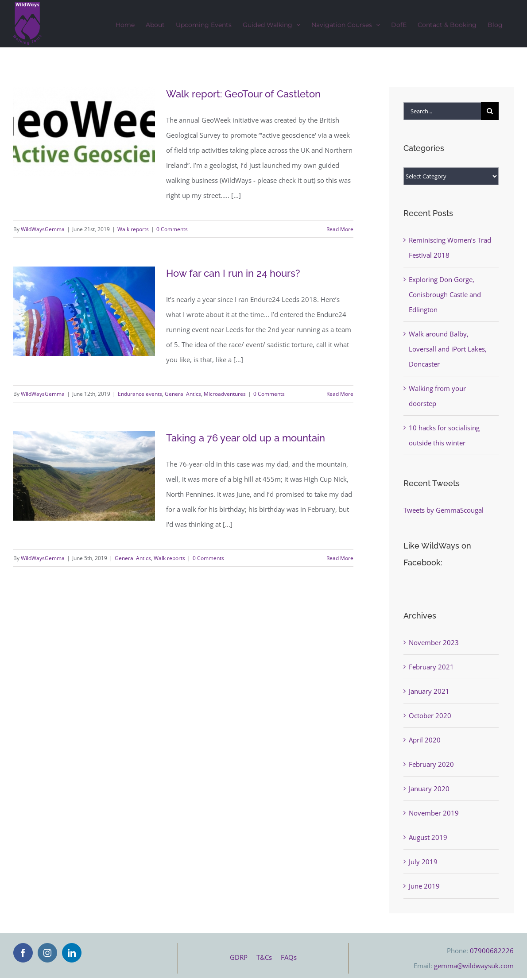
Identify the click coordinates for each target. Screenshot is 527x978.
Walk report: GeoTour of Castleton (243, 94)
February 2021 (431, 666)
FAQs (289, 957)
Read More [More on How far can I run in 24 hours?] (339, 394)
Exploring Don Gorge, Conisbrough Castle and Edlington (445, 294)
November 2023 (434, 642)
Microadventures (225, 394)
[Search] (490, 111)
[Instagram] (47, 953)
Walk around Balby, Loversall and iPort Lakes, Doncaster (448, 348)
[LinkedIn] (71, 953)
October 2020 (430, 715)
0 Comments (172, 229)
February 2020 (431, 764)
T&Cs (268, 957)
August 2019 (428, 837)
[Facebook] (23, 953)
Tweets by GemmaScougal (443, 510)
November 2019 (434, 812)
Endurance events (140, 394)
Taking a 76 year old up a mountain (245, 438)
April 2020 (425, 739)
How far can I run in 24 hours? (233, 273)
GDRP (243, 957)
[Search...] (442, 111)
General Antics (183, 394)
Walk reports (133, 229)
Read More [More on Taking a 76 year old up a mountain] (339, 558)
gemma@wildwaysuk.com (474, 965)
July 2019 (423, 861)
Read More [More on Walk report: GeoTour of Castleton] (339, 229)
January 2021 (429, 691)
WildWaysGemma (43, 229)
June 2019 (424, 885)
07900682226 (492, 950)
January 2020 (429, 788)
